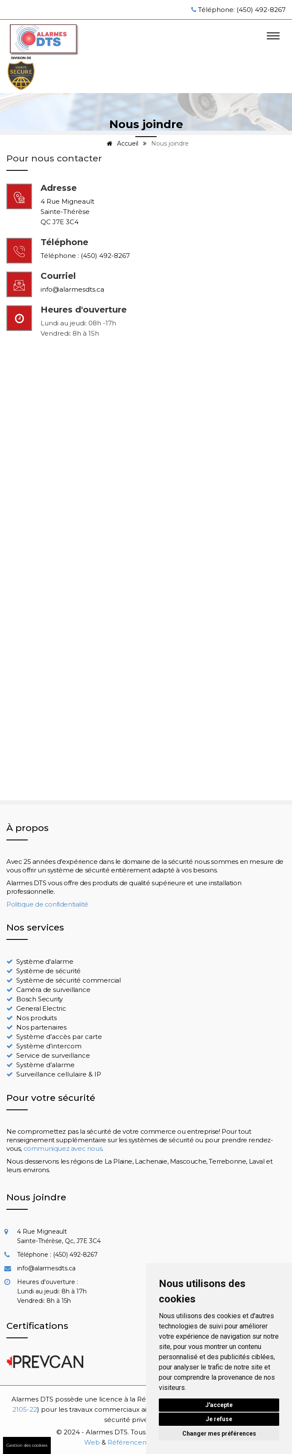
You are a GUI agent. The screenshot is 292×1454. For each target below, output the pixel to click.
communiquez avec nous (62, 1148)
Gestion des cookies (26, 1445)
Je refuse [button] (219, 1419)
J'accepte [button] (219, 1404)
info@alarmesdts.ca (72, 289)
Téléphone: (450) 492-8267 (242, 10)
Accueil (121, 143)
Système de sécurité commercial (68, 980)
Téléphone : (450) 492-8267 (85, 256)
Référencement (134, 1442)
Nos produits (36, 1018)
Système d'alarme (44, 961)
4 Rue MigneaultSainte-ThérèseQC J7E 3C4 (67, 211)
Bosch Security (39, 999)
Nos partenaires (41, 1027)
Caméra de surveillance (53, 990)
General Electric (41, 1008)
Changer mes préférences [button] (219, 1433)
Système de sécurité (48, 971)
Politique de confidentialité (47, 904)
